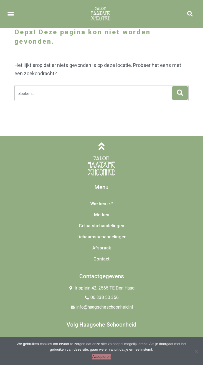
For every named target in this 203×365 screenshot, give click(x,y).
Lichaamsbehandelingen (101, 236)
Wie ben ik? (101, 203)
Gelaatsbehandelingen (101, 225)
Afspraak (101, 248)
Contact (101, 259)
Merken (101, 214)
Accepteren (101, 356)
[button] (11, 14)
